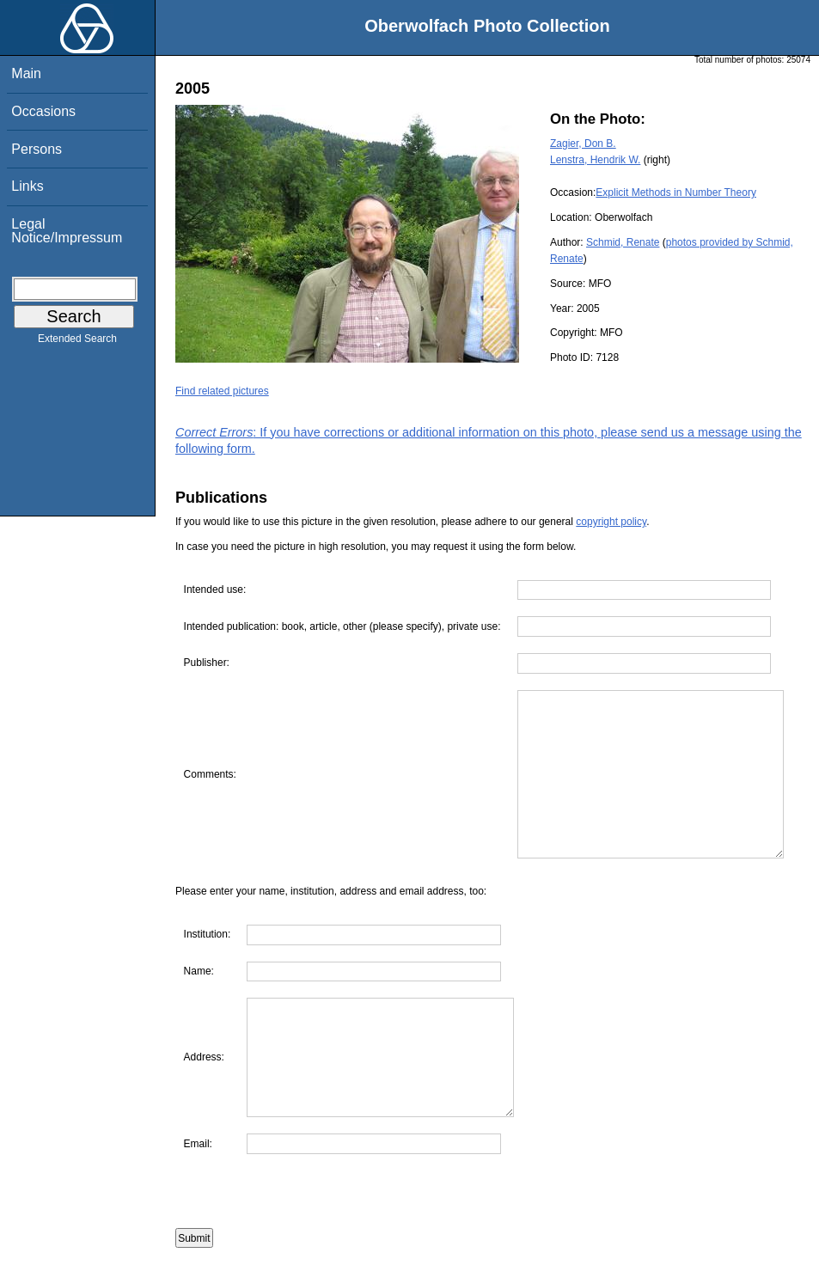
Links (27, 186)
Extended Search (77, 342)
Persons (36, 149)
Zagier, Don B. (583, 143)
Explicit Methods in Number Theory (676, 192)
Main (26, 73)
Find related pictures (222, 391)
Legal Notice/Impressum (66, 231)
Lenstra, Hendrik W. (595, 160)
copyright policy (611, 522)
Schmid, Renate (622, 242)
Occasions (43, 111)
